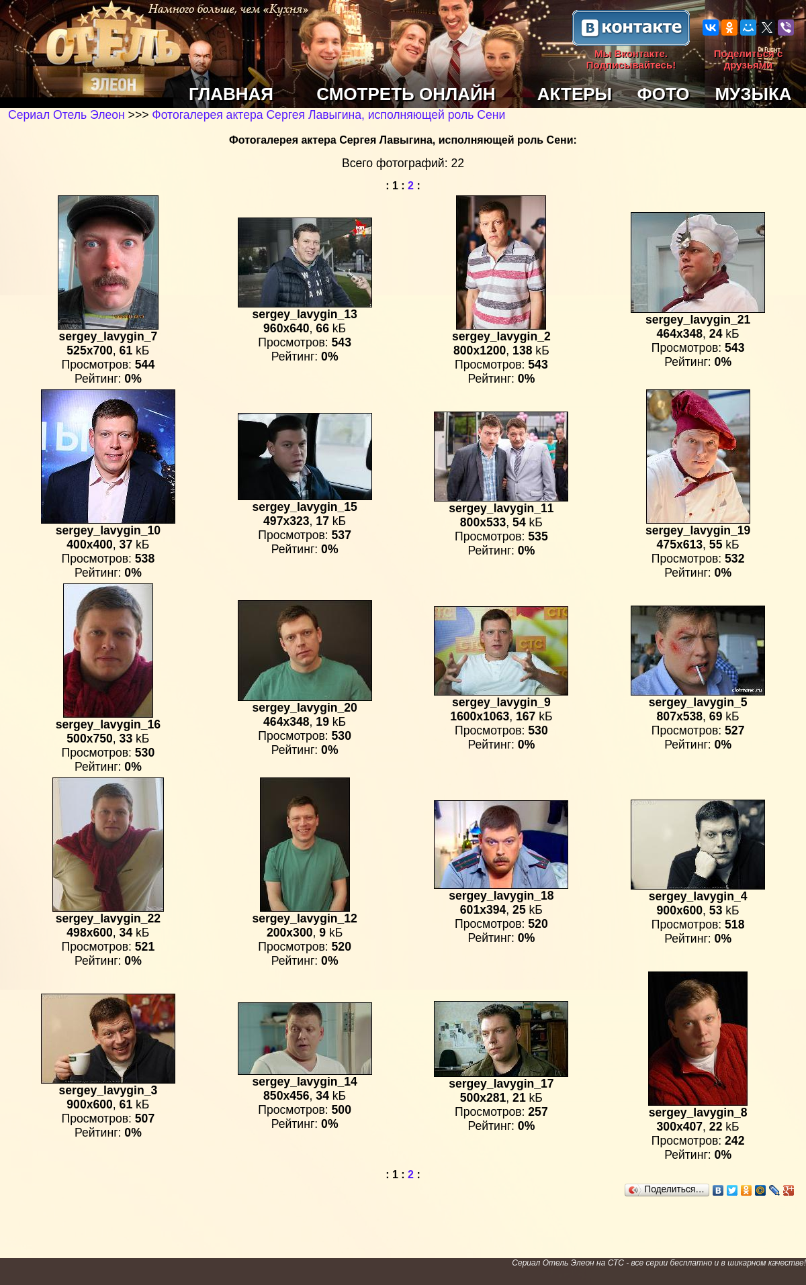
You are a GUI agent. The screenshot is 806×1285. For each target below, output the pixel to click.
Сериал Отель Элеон (66, 115)
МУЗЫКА (753, 94)
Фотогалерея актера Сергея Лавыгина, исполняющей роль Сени (328, 115)
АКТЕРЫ (574, 94)
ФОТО (663, 94)
